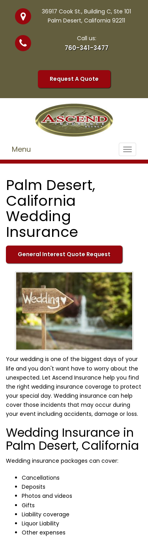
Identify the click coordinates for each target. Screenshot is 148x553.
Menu (21, 149)
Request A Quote (74, 79)
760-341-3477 (87, 48)
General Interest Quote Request (64, 254)
